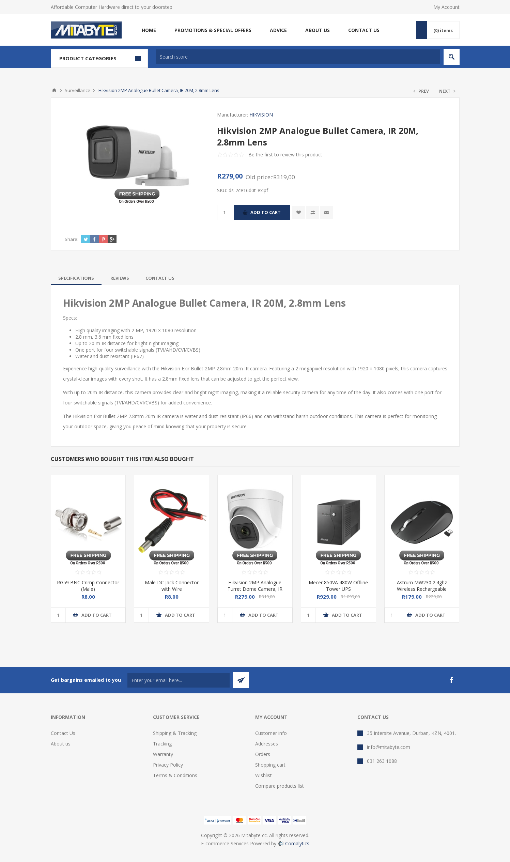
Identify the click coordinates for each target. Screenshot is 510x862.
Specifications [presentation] (76, 278)
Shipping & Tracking (175, 733)
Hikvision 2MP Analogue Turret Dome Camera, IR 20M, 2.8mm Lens (255, 589)
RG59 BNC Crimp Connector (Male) (88, 585)
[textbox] (298, 56)
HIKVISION (261, 114)
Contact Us (63, 733)
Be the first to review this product (285, 154)
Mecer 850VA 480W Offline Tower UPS (338, 585)
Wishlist (263, 775)
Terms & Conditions (175, 775)
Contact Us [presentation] (159, 278)
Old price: (259, 177)
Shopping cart (270, 764)
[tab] (76, 278)
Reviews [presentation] (119, 278)
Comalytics (293, 843)
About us (61, 743)
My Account (446, 7)
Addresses (266, 743)
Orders (262, 754)
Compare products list (279, 786)
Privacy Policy (168, 764)
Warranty (163, 754)
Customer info (271, 733)
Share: (71, 239)
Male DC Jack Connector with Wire (172, 585)
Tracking (162, 743)
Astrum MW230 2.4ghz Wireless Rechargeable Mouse (422, 589)
